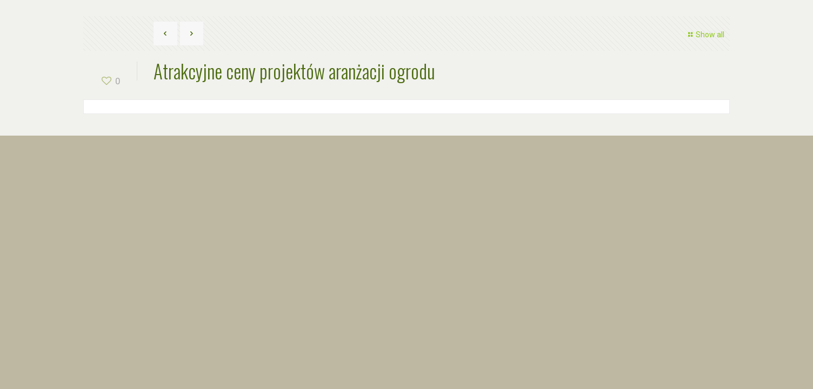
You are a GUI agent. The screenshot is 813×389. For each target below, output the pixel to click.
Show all (704, 34)
